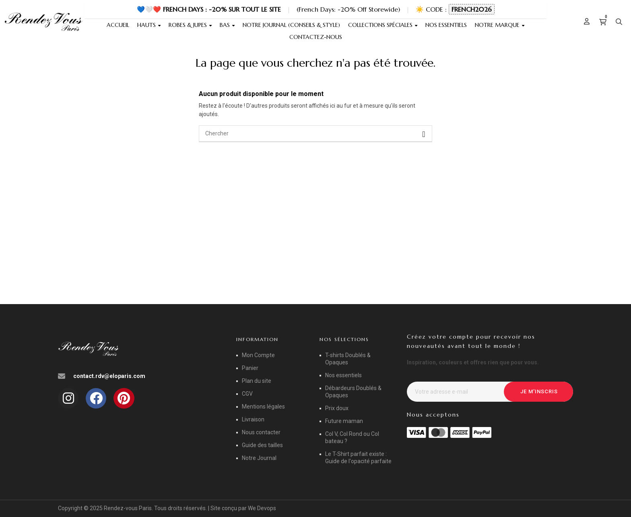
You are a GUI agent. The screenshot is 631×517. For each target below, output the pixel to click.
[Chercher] (315, 134)
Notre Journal (259, 458)
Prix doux (336, 408)
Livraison (253, 419)
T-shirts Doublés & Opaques (348, 359)
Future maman (344, 421)
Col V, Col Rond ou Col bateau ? (352, 437)
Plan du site (256, 381)
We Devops (262, 508)
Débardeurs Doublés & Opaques (353, 391)
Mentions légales (263, 406)
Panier (250, 368)
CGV (247, 393)
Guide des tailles (262, 445)
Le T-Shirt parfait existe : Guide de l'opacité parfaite (358, 457)
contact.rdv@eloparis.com (109, 376)
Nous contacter (261, 432)
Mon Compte (258, 355)
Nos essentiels (343, 375)
